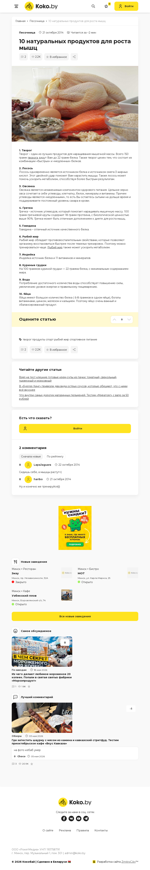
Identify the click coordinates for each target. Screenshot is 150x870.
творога (33, 157)
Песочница (27, 32)
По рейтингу (55, 456)
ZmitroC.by (128, 860)
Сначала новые (31, 456)
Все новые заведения (75, 616)
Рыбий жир (55, 247)
